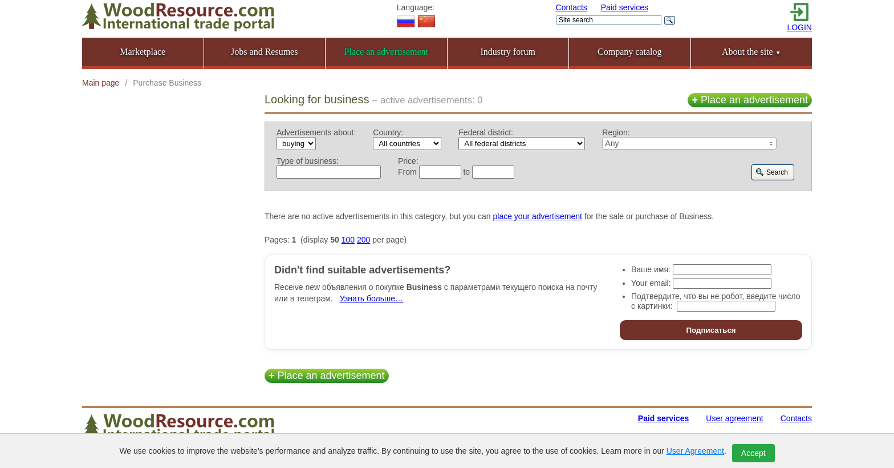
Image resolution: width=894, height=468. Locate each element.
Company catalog (629, 52)
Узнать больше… (371, 298)
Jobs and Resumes (264, 52)
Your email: (651, 283)
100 (348, 239)
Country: (388, 132)
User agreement (734, 418)
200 (363, 239)
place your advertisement (537, 216)
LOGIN (799, 27)
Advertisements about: (316, 132)
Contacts (571, 7)
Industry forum (508, 52)
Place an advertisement (750, 100)
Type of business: (308, 161)
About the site (751, 52)
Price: (408, 161)
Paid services (624, 7)
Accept (753, 453)
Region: (615, 132)
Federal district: (485, 132)
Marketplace (142, 52)
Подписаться (710, 330)
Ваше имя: (650, 269)
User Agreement (695, 450)
